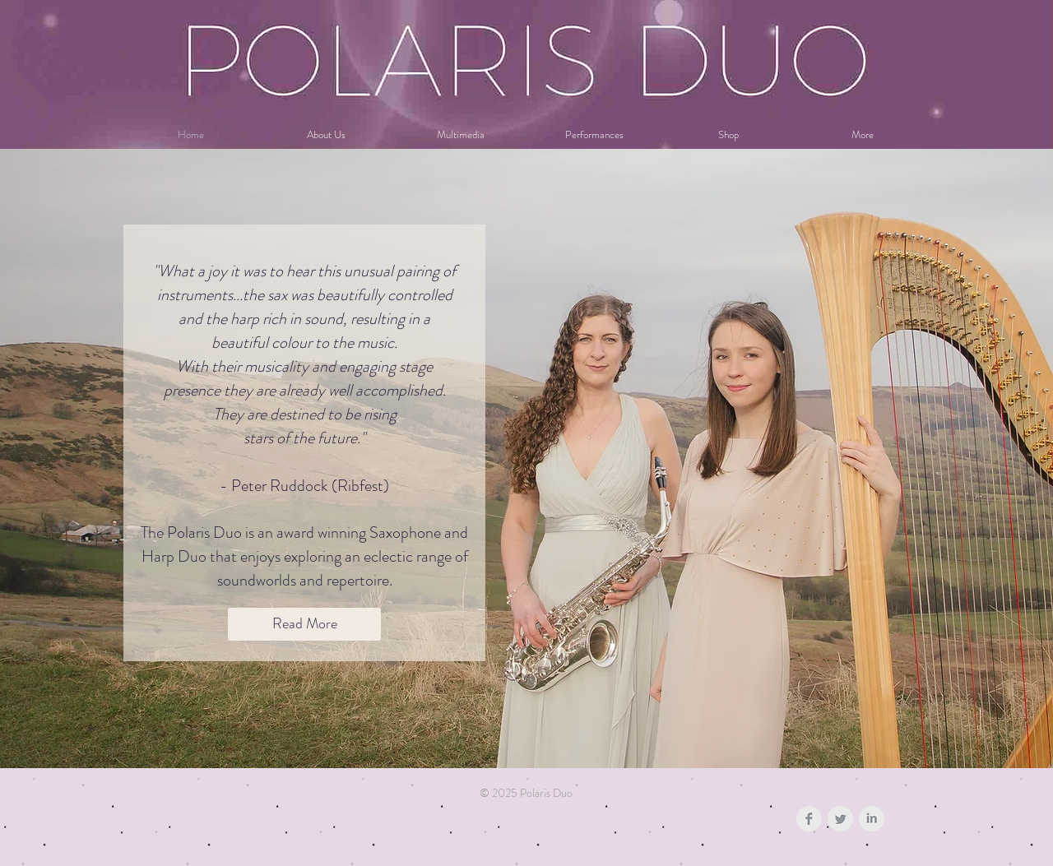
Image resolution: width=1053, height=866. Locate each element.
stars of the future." (304, 438)
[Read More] (304, 624)
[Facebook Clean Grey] (809, 818)
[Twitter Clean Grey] (840, 818)
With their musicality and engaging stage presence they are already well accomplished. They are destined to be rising (305, 390)
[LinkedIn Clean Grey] (871, 818)
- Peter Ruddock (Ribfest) (304, 486)
